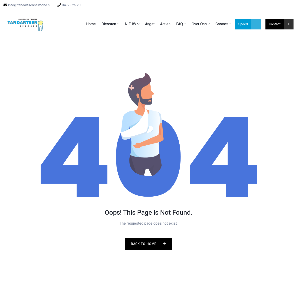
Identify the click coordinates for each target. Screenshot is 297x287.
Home (91, 24)
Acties (165, 24)
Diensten (108, 24)
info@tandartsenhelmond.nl (26, 5)
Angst (150, 24)
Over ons (199, 24)
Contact (222, 24)
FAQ (179, 24)
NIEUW (130, 24)
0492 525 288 (69, 5)
